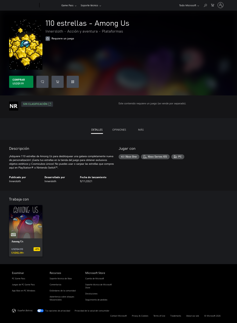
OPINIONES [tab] (119, 129)
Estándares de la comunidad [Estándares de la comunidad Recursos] (63, 290)
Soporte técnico (89, 5)
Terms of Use (159, 315)
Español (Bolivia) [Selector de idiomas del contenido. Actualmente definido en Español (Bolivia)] (25, 310)
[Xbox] (50, 5)
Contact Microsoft (118, 315)
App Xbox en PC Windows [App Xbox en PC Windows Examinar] (23, 290)
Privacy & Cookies (140, 315)
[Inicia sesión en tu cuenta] (220, 5)
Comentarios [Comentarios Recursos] (55, 284)
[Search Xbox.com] (205, 5)
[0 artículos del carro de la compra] (212, 4)
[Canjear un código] (73, 82)
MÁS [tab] (141, 129)
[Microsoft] (25, 5)
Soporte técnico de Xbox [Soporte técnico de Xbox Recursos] (61, 278)
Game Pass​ (67, 5)
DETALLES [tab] (96, 129)
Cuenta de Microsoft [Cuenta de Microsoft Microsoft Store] (94, 278)
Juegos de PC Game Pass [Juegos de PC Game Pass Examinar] (23, 284)
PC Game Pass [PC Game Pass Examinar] (18, 278)
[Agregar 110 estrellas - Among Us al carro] (58, 82)
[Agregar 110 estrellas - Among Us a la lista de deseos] (42, 82)
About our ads (192, 315)
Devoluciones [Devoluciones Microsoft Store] (91, 293)
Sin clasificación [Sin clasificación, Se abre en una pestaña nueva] (37, 104)
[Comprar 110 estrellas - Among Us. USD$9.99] (21, 82)
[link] (25, 231)
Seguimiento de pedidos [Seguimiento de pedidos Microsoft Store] (96, 299)
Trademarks (175, 315)
